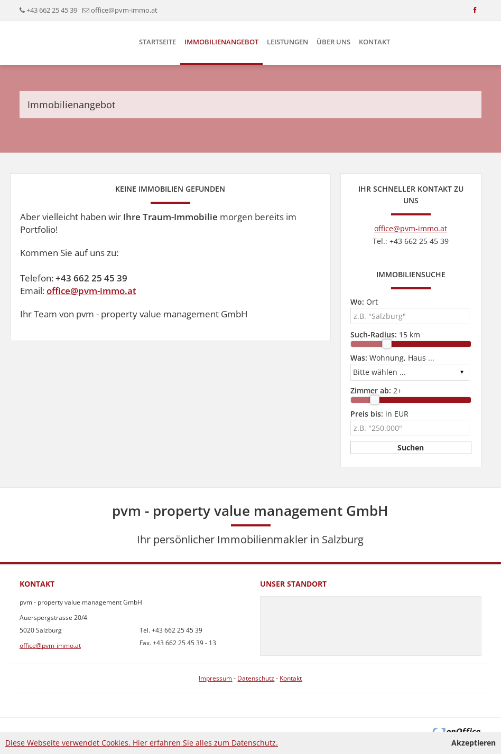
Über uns (333, 41)
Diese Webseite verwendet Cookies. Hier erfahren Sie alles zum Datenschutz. (141, 743)
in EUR (379, 414)
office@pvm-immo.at (124, 10)
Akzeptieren (473, 743)
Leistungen (287, 41)
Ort (364, 302)
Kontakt (374, 41)
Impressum (215, 678)
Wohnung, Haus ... (392, 358)
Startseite (157, 41)
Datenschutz (255, 678)
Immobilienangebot (221, 41)
